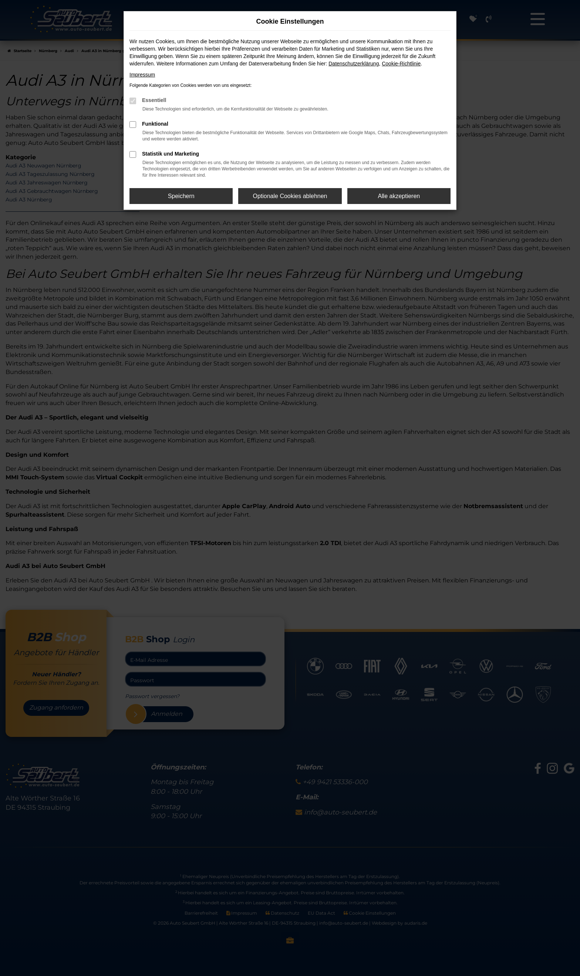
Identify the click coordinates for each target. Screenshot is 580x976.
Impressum (142, 75)
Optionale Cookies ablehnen (290, 196)
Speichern (181, 196)
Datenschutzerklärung (353, 64)
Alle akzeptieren (399, 196)
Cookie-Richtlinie (401, 64)
